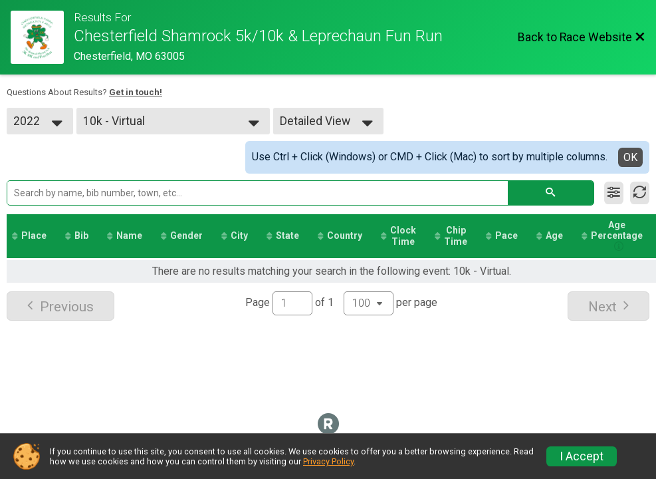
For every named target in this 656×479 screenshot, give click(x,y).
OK (630, 157)
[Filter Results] (613, 193)
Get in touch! (135, 92)
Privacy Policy (328, 461)
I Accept (581, 456)
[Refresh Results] (639, 193)
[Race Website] (42, 37)
